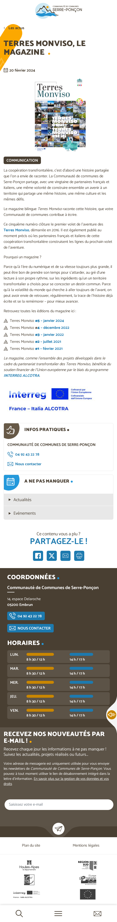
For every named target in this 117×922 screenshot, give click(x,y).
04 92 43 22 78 (27, 454)
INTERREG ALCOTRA (21, 375)
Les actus (16, 28)
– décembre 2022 (53, 328)
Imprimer (79, 556)
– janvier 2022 (49, 335)
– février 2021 (49, 348)
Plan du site (31, 845)
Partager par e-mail (65, 556)
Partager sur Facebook (38, 556)
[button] (58, 399)
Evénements (24, 513)
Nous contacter (28, 464)
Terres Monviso (16, 230)
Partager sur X (52, 556)
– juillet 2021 (48, 341)
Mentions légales (86, 845)
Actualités (22, 500)
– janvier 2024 (49, 321)
